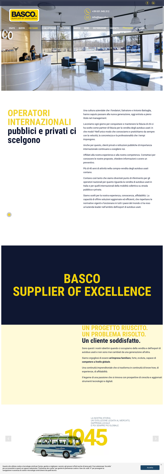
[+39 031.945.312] (87, 11)
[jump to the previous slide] (8, 438)
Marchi (76, 28)
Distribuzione (99, 28)
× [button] (161, 464)
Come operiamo (49, 28)
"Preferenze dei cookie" (46, 468)
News (86, 28)
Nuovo (22, 28)
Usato (12, 28)
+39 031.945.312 (100, 11)
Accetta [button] (150, 468)
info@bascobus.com (103, 17)
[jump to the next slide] (155, 438)
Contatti (114, 28)
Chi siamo (33, 28)
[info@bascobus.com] (87, 17)
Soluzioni (65, 28)
